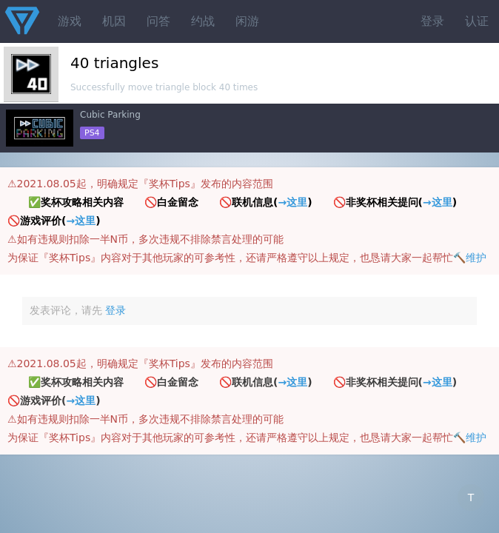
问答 (158, 21)
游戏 (69, 21)
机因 (114, 21)
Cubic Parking (110, 115)
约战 (203, 21)
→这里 (292, 202)
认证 (477, 21)
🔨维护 (469, 258)
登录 (432, 21)
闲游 (247, 21)
